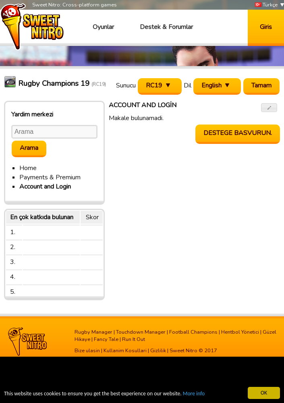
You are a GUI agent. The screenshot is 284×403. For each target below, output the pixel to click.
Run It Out (133, 339)
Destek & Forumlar (166, 27)
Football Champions (193, 332)
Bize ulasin (87, 350)
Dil (187, 85)
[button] (269, 107)
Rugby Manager (93, 332)
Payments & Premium (50, 177)
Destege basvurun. (237, 133)
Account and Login (45, 186)
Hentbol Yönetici (240, 332)
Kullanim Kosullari (125, 350)
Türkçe (266, 5)
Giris (266, 27)
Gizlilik (158, 350)
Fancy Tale (106, 339)
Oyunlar (103, 27)
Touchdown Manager (141, 332)
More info (194, 394)
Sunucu (126, 85)
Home (28, 168)
